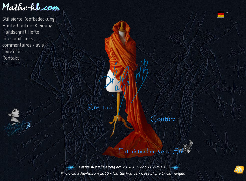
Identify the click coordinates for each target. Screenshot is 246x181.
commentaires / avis (23, 45)
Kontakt (10, 58)
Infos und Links (17, 38)
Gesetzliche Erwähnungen (163, 173)
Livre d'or (11, 51)
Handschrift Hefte (20, 32)
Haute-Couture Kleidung (27, 25)
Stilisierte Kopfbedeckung (28, 19)
